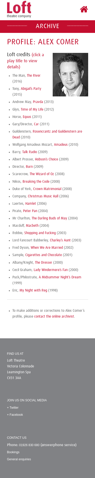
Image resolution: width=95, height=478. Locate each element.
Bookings (13, 452)
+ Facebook (15, 415)
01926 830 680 (29, 445)
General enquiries (19, 459)
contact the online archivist (54, 316)
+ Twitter (12, 407)
